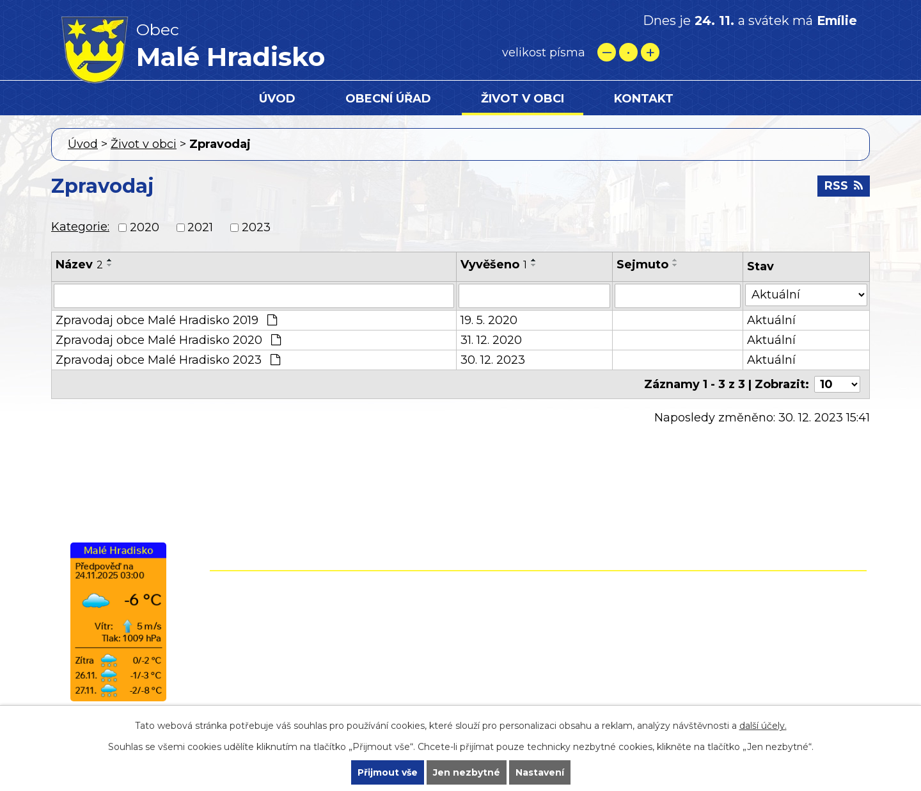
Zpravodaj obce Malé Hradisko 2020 (168, 340)
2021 (200, 227)
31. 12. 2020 (491, 340)
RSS (843, 186)
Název (79, 264)
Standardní (628, 52)
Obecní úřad (388, 99)
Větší (650, 52)
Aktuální (771, 320)
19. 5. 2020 (488, 320)
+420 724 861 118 (478, 635)
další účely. (763, 725)
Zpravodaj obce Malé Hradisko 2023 (168, 360)
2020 (144, 227)
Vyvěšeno (493, 264)
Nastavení (540, 772)
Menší (606, 52)
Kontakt (643, 99)
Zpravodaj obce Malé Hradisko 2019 (166, 320)
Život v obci (522, 99)
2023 (256, 227)
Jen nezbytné (466, 772)
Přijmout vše (388, 772)
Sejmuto (642, 264)
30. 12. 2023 (492, 360)
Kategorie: (80, 227)
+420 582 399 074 (483, 617)
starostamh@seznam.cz (459, 672)
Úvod (277, 99)
